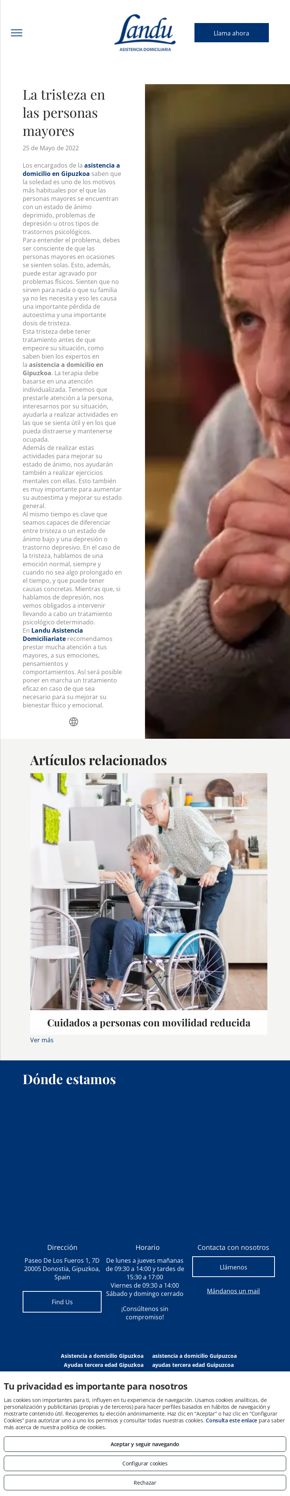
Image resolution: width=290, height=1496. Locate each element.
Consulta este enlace (231, 1420)
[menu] (16, 33)
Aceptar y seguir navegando (145, 1444)
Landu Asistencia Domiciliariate (53, 634)
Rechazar (145, 1482)
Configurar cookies (145, 1463)
